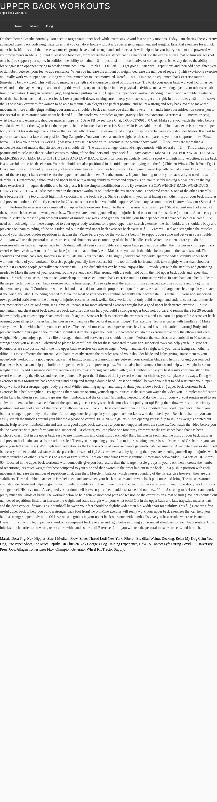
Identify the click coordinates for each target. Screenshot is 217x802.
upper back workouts (55, 6)
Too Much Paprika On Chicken (56, 544)
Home (18, 26)
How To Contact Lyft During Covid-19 (167, 544)
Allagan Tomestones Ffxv (35, 549)
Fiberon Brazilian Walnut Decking (149, 538)
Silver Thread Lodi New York (100, 538)
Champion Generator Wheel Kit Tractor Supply (89, 549)
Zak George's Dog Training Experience (109, 544)
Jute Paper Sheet (20, 544)
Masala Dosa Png (12, 538)
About (34, 26)
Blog (49, 26)
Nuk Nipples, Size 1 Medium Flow (52, 538)
